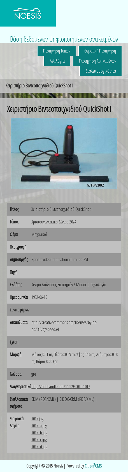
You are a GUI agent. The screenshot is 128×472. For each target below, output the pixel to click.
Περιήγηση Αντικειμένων (97, 61)
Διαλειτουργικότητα (100, 71)
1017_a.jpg (39, 426)
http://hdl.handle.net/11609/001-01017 (60, 386)
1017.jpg (37, 419)
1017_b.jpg (39, 433)
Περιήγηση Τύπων (56, 50)
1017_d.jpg (39, 447)
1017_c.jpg (39, 440)
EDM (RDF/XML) (43, 399)
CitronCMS (93, 466)
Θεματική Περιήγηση (100, 50)
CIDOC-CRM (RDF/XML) (76, 399)
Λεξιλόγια (57, 61)
